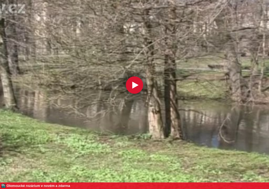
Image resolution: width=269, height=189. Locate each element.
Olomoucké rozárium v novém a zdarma (38, 186)
